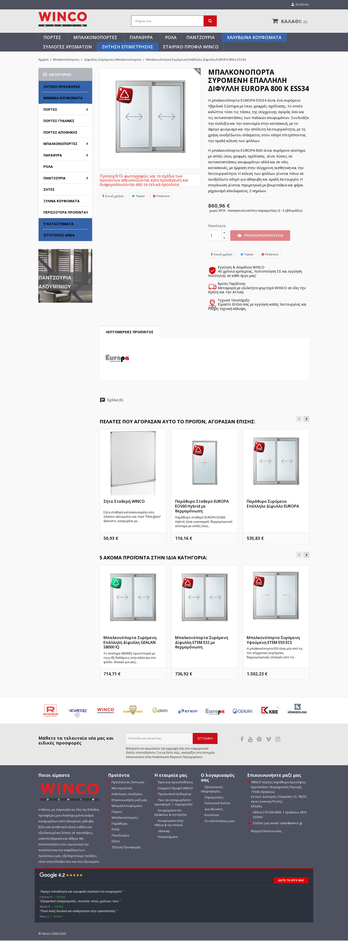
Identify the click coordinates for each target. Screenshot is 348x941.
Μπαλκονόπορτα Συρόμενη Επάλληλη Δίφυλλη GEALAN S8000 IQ (130, 642)
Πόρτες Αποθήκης (60, 132)
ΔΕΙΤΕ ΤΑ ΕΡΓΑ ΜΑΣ (291, 880)
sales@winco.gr (291, 823)
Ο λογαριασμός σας (218, 778)
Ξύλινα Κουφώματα (61, 201)
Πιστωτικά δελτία (217, 803)
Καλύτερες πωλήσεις (127, 794)
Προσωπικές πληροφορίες (212, 789)
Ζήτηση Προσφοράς (61, 87)
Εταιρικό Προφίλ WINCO (190, 47)
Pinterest (161, 196)
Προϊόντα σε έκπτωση (127, 782)
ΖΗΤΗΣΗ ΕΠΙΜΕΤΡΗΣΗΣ (127, 47)
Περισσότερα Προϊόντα (64, 212)
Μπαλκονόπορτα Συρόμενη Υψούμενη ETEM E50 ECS (273, 640)
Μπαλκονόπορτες (95, 37)
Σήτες (49, 190)
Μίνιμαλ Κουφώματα (63, 98)
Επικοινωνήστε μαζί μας (129, 800)
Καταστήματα (167, 837)
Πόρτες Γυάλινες (58, 121)
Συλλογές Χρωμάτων (67, 47)
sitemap (163, 831)
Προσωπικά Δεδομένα (174, 794)
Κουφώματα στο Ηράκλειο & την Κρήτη (170, 812)
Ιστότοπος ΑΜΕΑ (59, 235)
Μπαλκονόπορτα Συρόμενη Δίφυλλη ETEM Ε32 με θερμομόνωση (201, 642)
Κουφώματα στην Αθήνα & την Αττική (169, 823)
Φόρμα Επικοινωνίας (266, 831)
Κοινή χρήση (113, 196)
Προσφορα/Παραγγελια (260, 236)
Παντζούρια (200, 37)
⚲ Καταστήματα (58, 224)
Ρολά (171, 37)
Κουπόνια (211, 815)
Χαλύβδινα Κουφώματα (254, 37)
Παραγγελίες (213, 797)
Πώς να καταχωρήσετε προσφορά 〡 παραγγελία (173, 802)
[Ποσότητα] (215, 236)
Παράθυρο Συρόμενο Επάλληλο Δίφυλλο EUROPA (273, 504)
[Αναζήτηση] (174, 21)
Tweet (138, 196)
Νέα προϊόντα (121, 788)
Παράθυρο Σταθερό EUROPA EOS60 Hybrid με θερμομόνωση (202, 506)
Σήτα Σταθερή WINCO (124, 501)
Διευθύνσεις (213, 809)
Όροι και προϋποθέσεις (175, 782)
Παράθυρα (141, 37)
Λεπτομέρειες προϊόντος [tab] (129, 332)
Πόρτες (52, 37)
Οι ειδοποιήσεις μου (219, 821)
